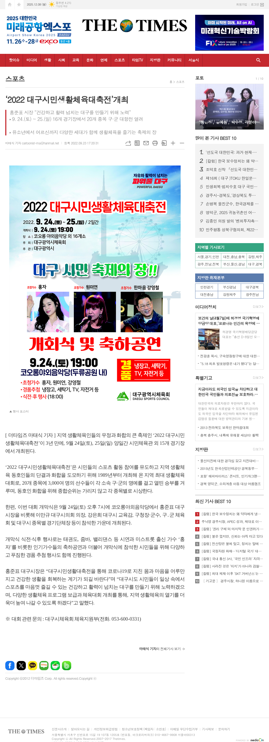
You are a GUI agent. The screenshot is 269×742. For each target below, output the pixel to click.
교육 (75, 60)
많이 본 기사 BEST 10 (215, 138)
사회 (61, 60)
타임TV (137, 60)
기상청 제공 (62, 6)
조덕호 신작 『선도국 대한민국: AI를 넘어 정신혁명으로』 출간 (233, 169)
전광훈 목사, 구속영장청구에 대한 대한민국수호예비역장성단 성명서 (230, 355)
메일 (146, 143)
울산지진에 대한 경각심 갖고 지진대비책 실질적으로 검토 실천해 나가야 (230, 460)
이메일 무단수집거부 (184, 729)
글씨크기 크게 (173, 143)
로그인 (255, 4)
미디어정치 (205, 307)
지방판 (155, 60)
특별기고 (203, 378)
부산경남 (229, 287)
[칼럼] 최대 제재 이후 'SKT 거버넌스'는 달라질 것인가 (232, 573)
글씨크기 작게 (182, 143)
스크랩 (164, 143)
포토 (199, 78)
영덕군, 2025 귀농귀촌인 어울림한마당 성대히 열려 (233, 212)
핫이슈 (14, 60)
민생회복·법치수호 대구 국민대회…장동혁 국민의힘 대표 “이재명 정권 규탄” (233, 186)
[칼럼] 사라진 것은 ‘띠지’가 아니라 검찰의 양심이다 (232, 566)
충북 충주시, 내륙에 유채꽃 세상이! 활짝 (229, 435)
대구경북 (252, 287)
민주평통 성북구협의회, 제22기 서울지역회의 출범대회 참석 (233, 229)
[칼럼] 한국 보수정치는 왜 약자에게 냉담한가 (233, 161)
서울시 (193, 60)
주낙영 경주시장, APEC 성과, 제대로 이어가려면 (232, 521)
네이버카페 (55, 665)
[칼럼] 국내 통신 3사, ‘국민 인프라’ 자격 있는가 (232, 558)
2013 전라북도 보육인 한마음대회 (224, 427)
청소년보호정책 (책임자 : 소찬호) (144, 729)
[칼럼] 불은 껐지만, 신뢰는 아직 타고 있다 (232, 536)
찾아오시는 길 (80, 729)
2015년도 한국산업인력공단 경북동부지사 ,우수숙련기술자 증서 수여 (230, 468)
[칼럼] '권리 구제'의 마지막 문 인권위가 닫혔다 (232, 529)
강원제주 (229, 294)
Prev (202, 106)
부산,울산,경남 (234, 264)
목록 (137, 143)
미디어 (31, 60)
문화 (89, 60)
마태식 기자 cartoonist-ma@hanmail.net (32, 143)
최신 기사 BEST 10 (213, 501)
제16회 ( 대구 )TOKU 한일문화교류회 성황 (233, 178)
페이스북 (10, 665)
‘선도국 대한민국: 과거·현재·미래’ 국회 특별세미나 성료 (233, 152)
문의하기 (224, 729)
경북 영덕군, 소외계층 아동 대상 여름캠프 (230, 483)
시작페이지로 (9, 4)
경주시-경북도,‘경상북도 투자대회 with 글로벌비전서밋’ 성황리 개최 (233, 195)
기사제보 (208, 729)
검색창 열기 (258, 60)
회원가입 (241, 4)
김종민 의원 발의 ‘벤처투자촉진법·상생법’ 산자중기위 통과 (233, 221)
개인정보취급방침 (105, 729)
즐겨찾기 (19, 4)
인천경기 (206, 287)
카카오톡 (32, 665)
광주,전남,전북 (208, 264)
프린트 (155, 143)
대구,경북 (255, 264)
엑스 (21, 665)
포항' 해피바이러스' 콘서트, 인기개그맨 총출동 (230, 476)
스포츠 (119, 60)
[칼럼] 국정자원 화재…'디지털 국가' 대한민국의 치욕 (232, 551)
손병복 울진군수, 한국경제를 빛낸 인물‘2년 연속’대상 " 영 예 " (233, 203)
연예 (103, 60)
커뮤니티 (174, 60)
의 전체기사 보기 (160, 648)
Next (257, 106)
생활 (47, 60)
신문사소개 (59, 729)
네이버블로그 (44, 665)
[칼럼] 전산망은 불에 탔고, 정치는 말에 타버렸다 (232, 543)
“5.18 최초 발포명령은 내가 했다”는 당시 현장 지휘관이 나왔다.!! (230, 363)
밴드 (66, 665)
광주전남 (252, 294)
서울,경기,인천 (208, 256)
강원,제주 (255, 256)
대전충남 (206, 294)
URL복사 (128, 143)
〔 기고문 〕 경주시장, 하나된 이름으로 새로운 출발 (232, 581)
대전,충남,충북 (234, 256)
